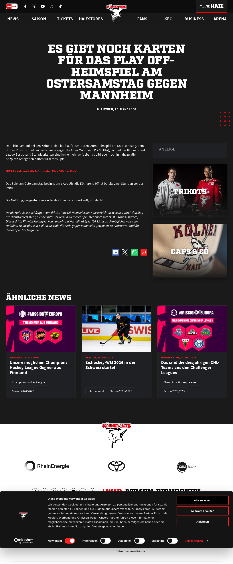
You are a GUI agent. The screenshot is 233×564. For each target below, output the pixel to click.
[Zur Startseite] (116, 15)
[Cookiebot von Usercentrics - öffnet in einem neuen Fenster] (24, 557)
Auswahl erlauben (202, 526)
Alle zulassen (202, 516)
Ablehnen (202, 537)
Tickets (65, 19)
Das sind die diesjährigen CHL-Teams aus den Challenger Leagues (190, 367)
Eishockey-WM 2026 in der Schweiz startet (110, 365)
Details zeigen (193, 556)
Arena (220, 19)
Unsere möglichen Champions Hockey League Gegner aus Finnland (39, 367)
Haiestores (91, 19)
